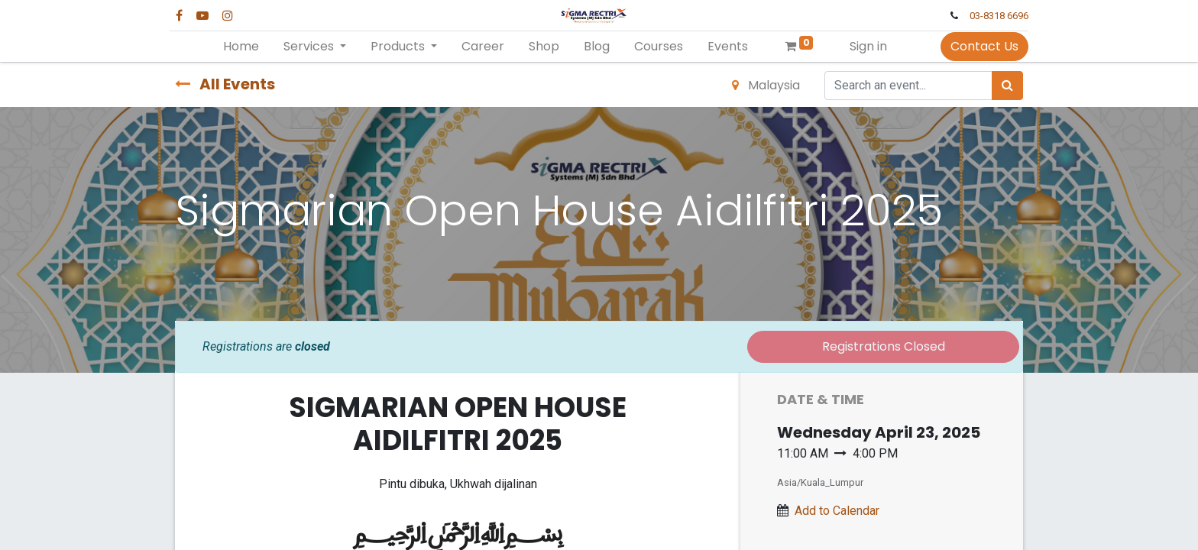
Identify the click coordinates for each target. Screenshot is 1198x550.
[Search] (1007, 85)
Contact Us (979, 46)
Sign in (868, 46)
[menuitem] (241, 46)
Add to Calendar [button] (837, 510)
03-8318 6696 (993, 15)
